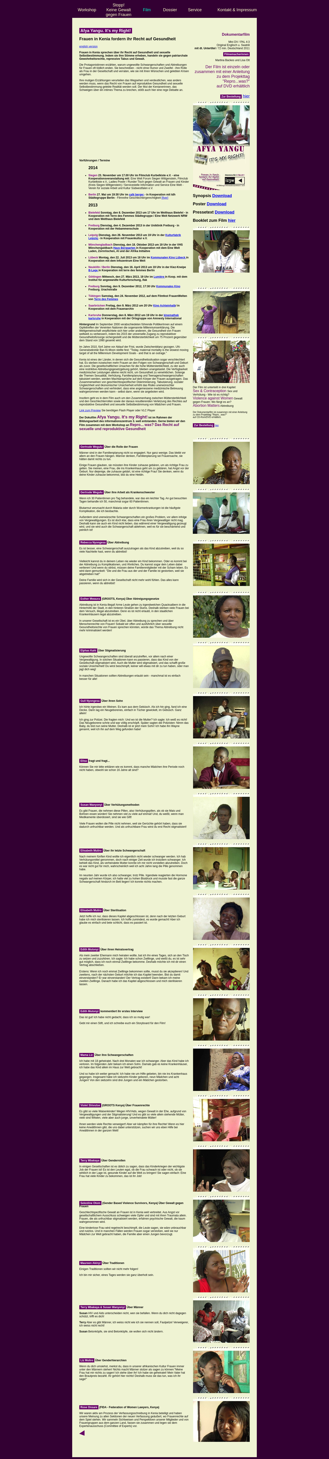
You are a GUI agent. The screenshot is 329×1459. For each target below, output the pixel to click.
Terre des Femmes (106, 299)
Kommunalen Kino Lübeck (168, 257)
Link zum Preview (90, 410)
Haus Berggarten (124, 247)
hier (246, 96)
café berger (136, 194)
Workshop (87, 10)
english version (88, 46)
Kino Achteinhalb (164, 305)
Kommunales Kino (168, 286)
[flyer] (165, 197)
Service (195, 10)
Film (147, 10)
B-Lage (93, 270)
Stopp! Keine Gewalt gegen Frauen (118, 10)
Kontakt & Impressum (237, 10)
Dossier (170, 10)
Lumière (159, 276)
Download (222, 195)
